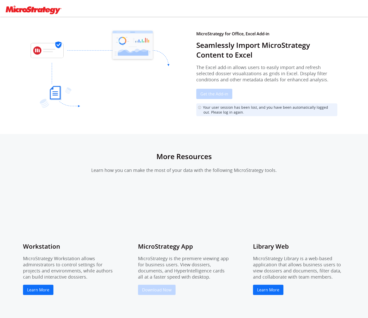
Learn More (38, 290)
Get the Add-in (214, 94)
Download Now (156, 290)
